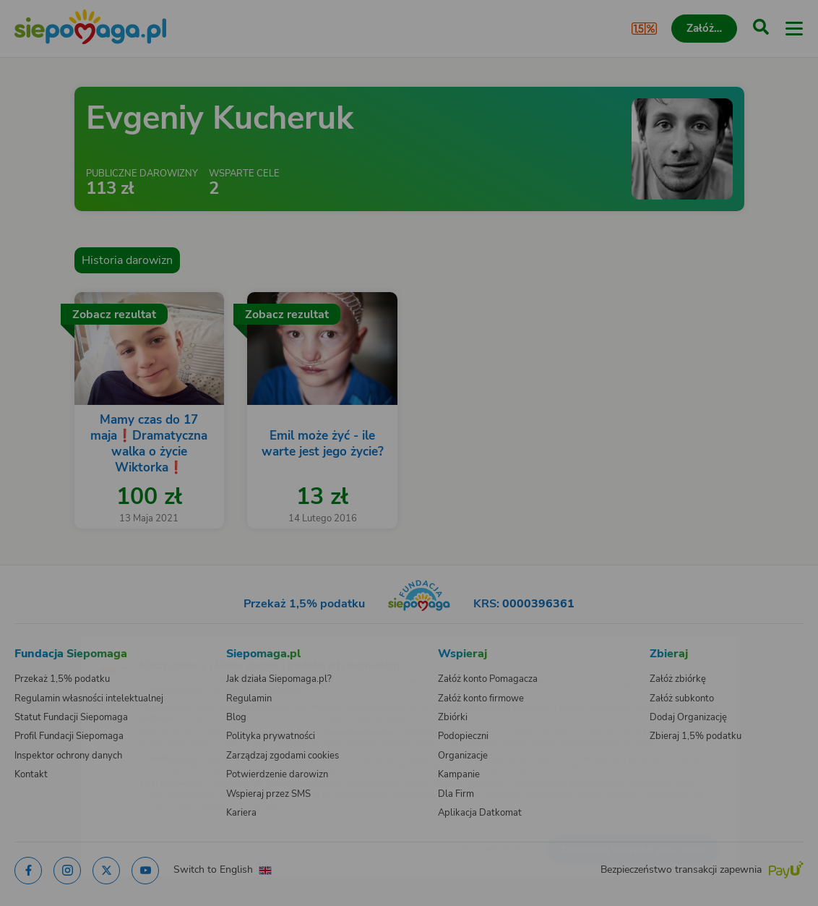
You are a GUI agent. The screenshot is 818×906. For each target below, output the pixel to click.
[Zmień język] (40, 646)
